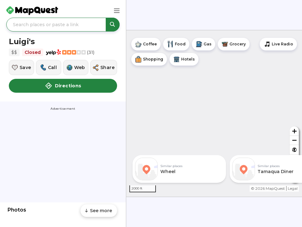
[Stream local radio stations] (278, 44)
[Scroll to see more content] (98, 210)
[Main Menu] (117, 11)
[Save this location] (21, 67)
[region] (214, 113)
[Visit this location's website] (75, 67)
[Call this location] (48, 67)
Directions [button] (63, 86)
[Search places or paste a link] (63, 25)
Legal (293, 188)
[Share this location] (103, 67)
